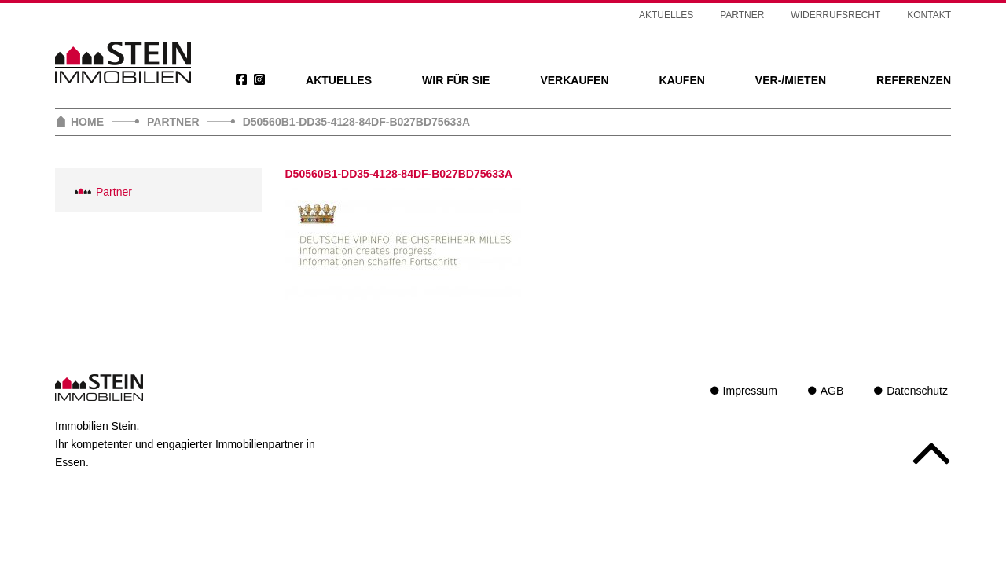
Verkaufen (574, 80)
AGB (832, 390)
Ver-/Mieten (790, 80)
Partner (742, 14)
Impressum (750, 390)
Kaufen (682, 80)
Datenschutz (917, 390)
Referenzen (913, 80)
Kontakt (929, 14)
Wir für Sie (456, 80)
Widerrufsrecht (835, 14)
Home (87, 122)
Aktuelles (339, 80)
